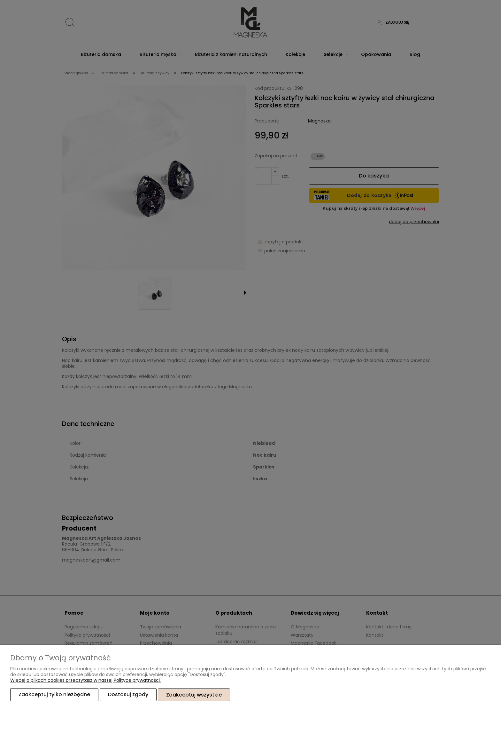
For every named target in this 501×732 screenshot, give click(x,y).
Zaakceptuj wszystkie (194, 694)
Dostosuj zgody (128, 694)
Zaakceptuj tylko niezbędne (54, 694)
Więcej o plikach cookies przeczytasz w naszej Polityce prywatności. (85, 680)
